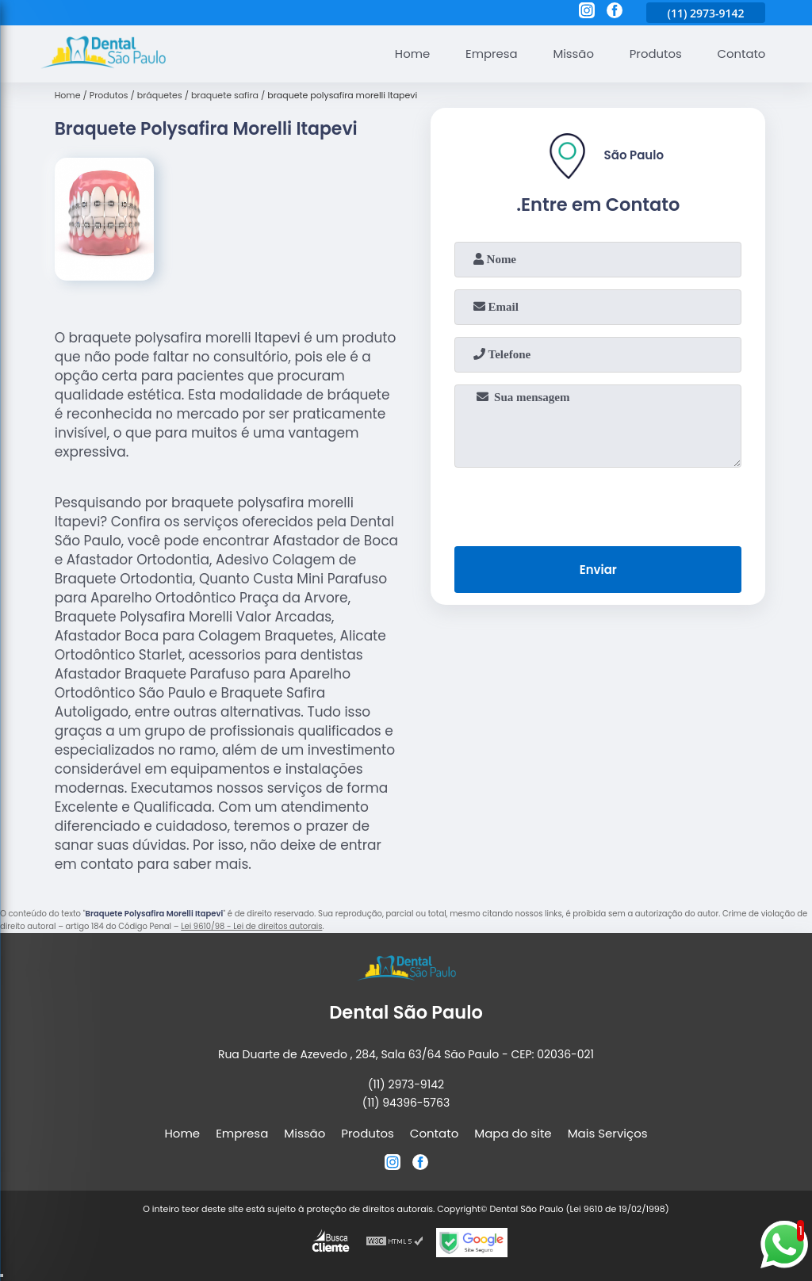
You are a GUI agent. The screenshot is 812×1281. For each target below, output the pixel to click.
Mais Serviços (608, 1133)
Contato (741, 53)
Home (409, 53)
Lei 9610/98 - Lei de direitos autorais (251, 926)
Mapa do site (512, 1133)
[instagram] (587, 12)
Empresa (489, 53)
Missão (571, 53)
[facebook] (614, 12)
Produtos (654, 53)
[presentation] (597, 503)
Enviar (598, 569)
